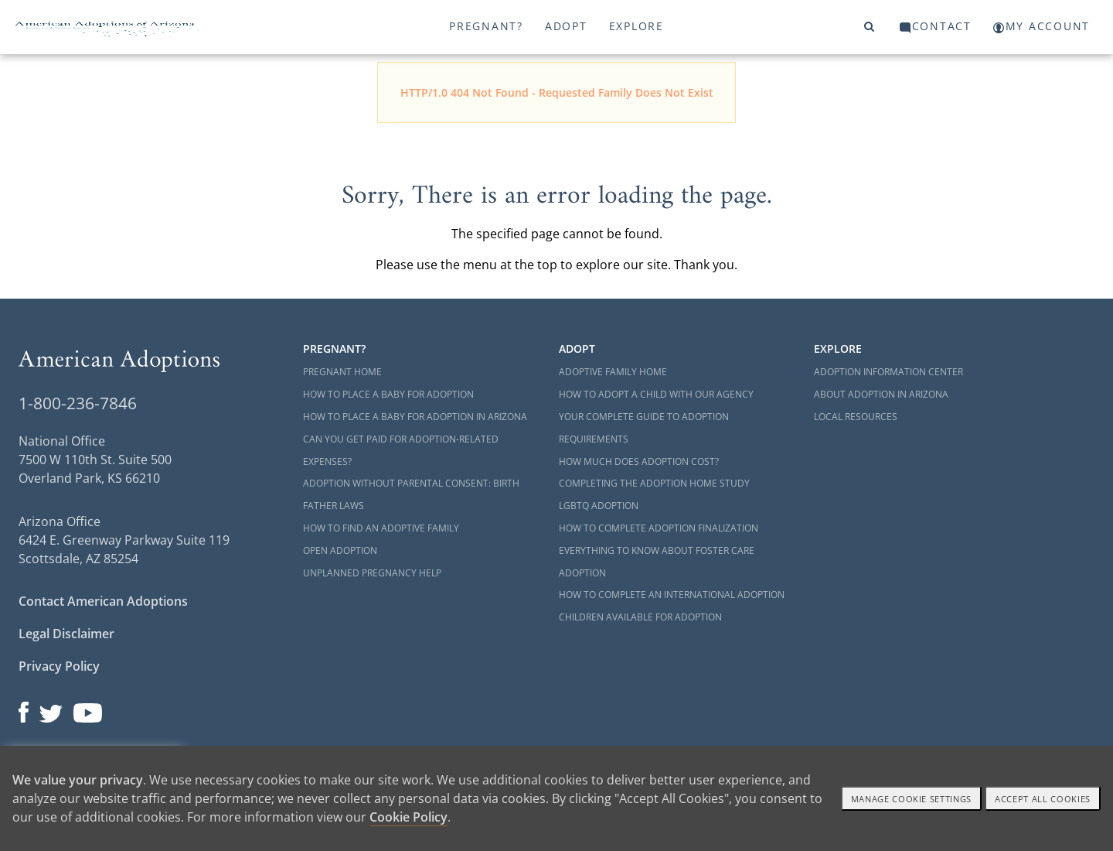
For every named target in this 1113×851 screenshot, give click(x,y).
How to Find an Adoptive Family (381, 528)
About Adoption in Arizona (881, 394)
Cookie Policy (408, 816)
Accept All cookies (1043, 799)
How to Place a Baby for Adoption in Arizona (415, 416)
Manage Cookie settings (911, 799)
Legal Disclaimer (66, 633)
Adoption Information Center (888, 371)
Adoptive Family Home (613, 371)
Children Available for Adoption (640, 617)
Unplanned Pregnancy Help (372, 572)
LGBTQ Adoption (598, 505)
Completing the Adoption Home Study (654, 483)
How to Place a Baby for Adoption (388, 394)
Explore (636, 26)
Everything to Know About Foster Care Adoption (656, 561)
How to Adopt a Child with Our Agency (656, 394)
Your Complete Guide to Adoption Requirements (644, 428)
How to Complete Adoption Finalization (658, 528)
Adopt (566, 26)
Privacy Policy (59, 666)
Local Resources (855, 416)
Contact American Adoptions (103, 601)
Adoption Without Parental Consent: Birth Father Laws (411, 494)
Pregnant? (486, 26)
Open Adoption (340, 550)
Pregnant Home (342, 371)
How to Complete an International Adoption (672, 594)
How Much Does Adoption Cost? (639, 461)
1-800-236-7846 (78, 403)
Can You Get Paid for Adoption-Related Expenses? (401, 450)
